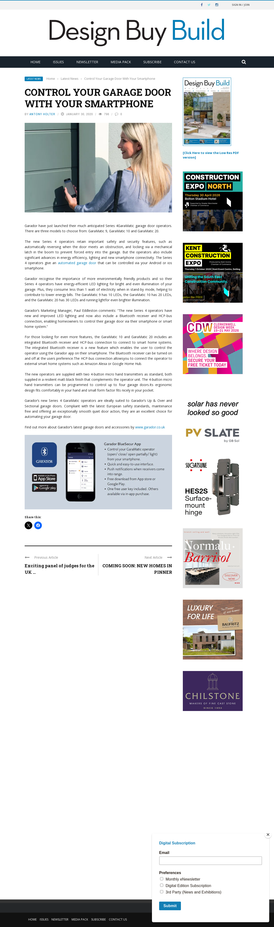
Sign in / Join (241, 4)
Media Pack (121, 62)
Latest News (34, 78)
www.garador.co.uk (150, 427)
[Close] (268, 834)
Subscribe (152, 62)
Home (35, 62)
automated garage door (77, 263)
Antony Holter (42, 114)
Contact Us (184, 62)
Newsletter (87, 62)
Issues (58, 62)
